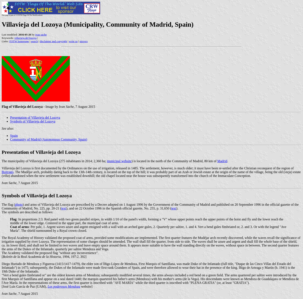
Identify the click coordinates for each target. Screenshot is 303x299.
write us (73, 41)
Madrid (222, 161)
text (63, 208)
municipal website (119, 161)
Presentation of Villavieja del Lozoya (35, 117)
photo (19, 204)
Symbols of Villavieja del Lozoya (32, 121)
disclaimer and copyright (53, 41)
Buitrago (7, 172)
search (34, 41)
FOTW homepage (19, 41)
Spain (14, 135)
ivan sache (41, 34)
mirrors (84, 41)
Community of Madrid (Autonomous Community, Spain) (48, 139)
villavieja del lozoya (25, 38)
